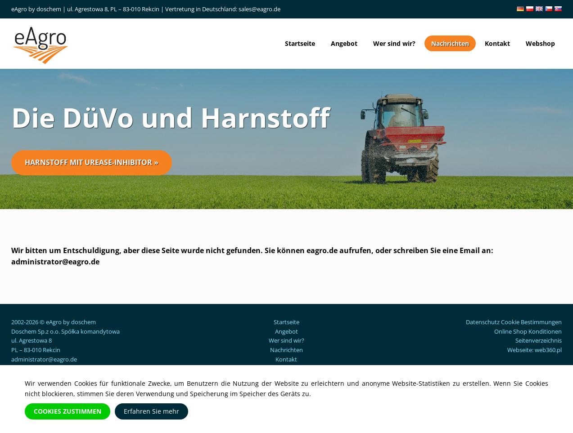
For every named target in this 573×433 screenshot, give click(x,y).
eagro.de (322, 250)
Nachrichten (450, 43)
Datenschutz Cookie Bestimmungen (514, 322)
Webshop (540, 43)
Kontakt (497, 43)
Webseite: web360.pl (534, 350)
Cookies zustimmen (67, 411)
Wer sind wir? (394, 43)
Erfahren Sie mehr (151, 411)
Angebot (344, 43)
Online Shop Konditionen (528, 331)
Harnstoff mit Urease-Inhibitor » (91, 162)
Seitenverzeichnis (538, 340)
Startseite (300, 43)
